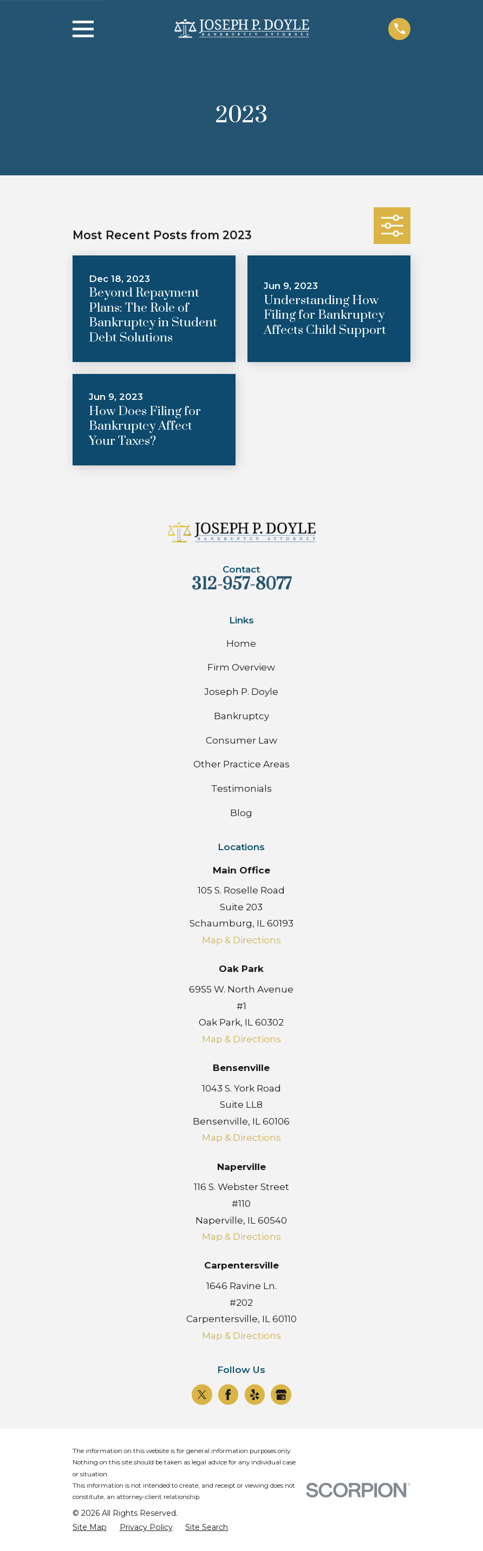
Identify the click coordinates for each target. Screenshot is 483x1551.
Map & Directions (241, 940)
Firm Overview (241, 667)
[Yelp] (254, 1394)
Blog (241, 812)
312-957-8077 (241, 584)
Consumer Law (241, 740)
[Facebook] (228, 1394)
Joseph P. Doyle (241, 691)
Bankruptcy (241, 716)
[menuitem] (90, 1528)
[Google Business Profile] (281, 1394)
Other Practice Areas (241, 764)
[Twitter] (202, 1394)
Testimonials (241, 788)
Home (241, 643)
